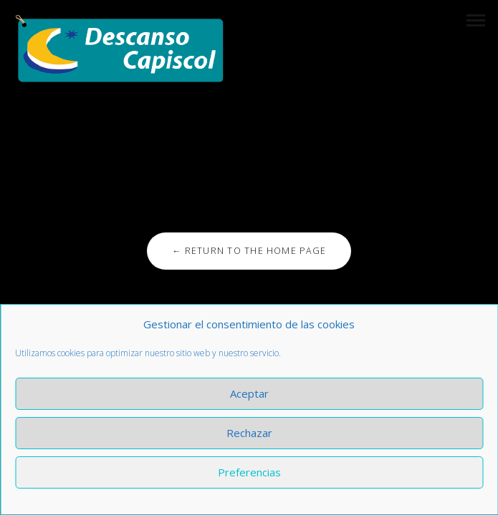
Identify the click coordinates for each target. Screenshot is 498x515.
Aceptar (249, 393)
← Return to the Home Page (249, 251)
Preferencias (249, 472)
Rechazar (249, 433)
